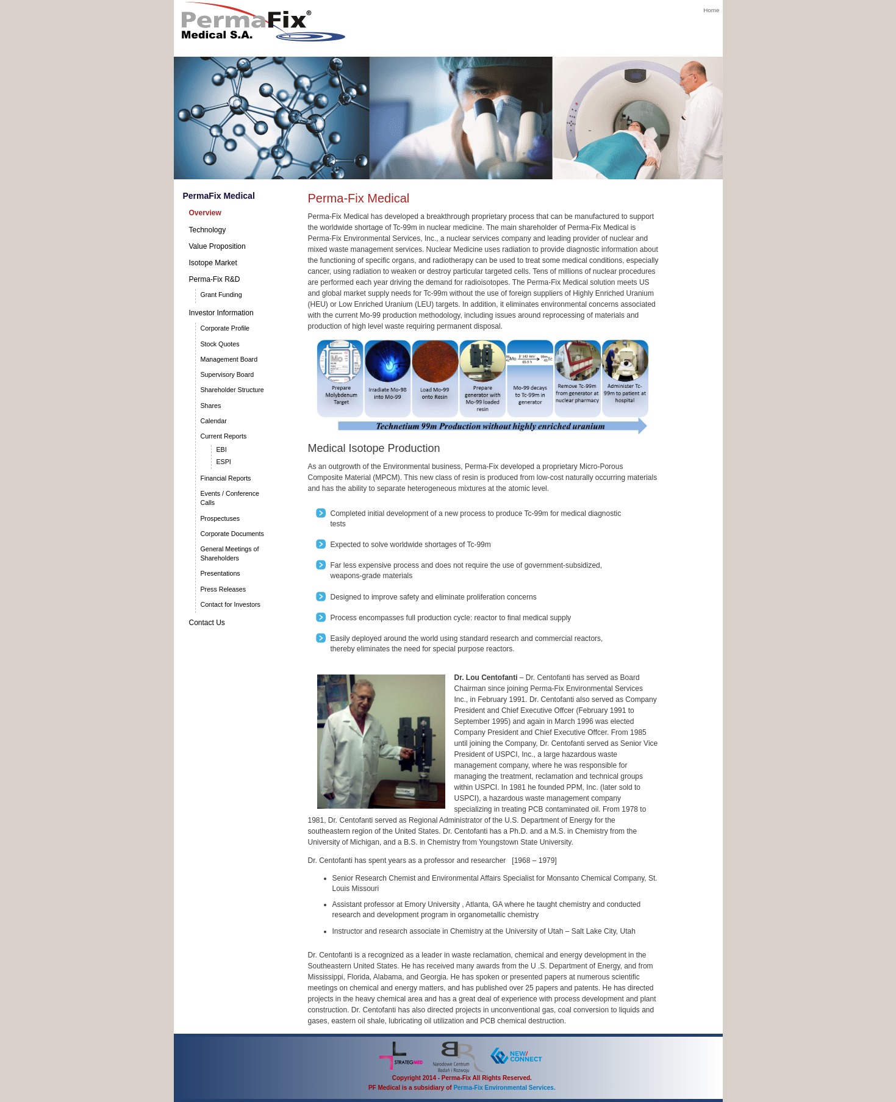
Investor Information (221, 313)
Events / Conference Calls (230, 498)
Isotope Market (213, 263)
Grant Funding (221, 294)
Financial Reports (226, 478)
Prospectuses (220, 518)
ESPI (224, 461)
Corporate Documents (232, 533)
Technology (207, 230)
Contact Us (207, 622)
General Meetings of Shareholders (230, 553)
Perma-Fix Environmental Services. (504, 1087)
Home (711, 10)
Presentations (220, 573)
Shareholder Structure (232, 389)
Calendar (214, 420)
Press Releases (223, 589)
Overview (205, 213)
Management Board (229, 359)
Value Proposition (217, 246)
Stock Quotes (220, 344)
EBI (222, 449)
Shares (211, 405)
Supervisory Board (227, 374)
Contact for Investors (230, 604)
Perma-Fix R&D (214, 279)
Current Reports (224, 436)
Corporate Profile (225, 328)
